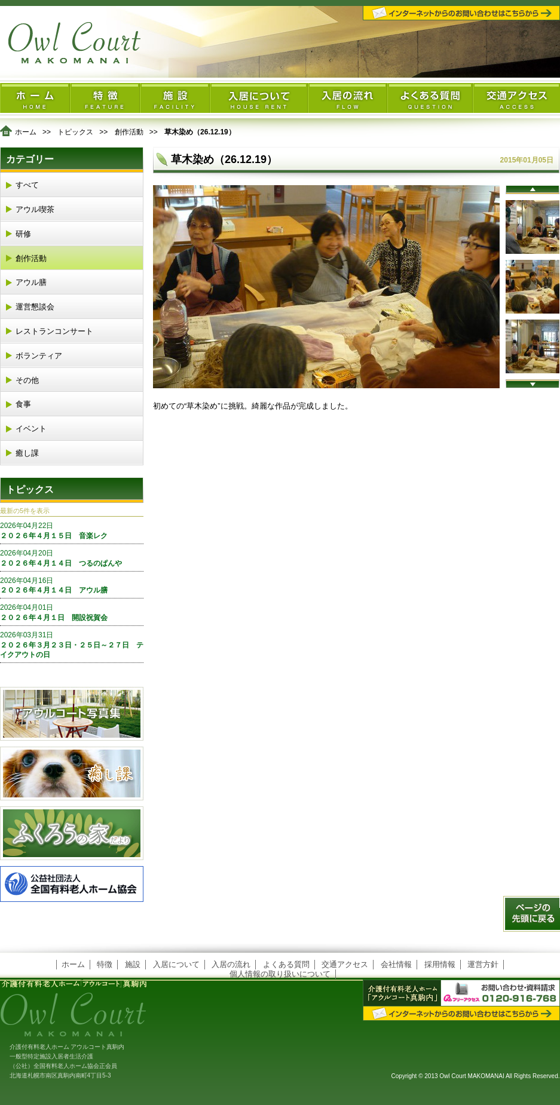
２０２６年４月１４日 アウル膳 (71, 585)
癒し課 (27, 453)
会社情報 (396, 964)
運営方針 (482, 964)
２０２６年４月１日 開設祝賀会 (71, 612)
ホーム (25, 132)
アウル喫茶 (35, 209)
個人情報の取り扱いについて (280, 973)
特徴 (104, 964)
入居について (176, 964)
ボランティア (39, 355)
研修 (23, 233)
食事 (23, 404)
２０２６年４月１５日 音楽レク (71, 530)
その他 (27, 380)
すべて (27, 184)
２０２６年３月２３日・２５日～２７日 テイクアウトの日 (71, 644)
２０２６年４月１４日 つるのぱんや (71, 557)
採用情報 (439, 964)
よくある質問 (286, 964)
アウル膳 (31, 282)
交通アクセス (345, 964)
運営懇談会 (35, 306)
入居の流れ (231, 964)
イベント (31, 428)
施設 (132, 964)
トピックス (75, 132)
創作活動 (129, 132)
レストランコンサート (54, 331)
